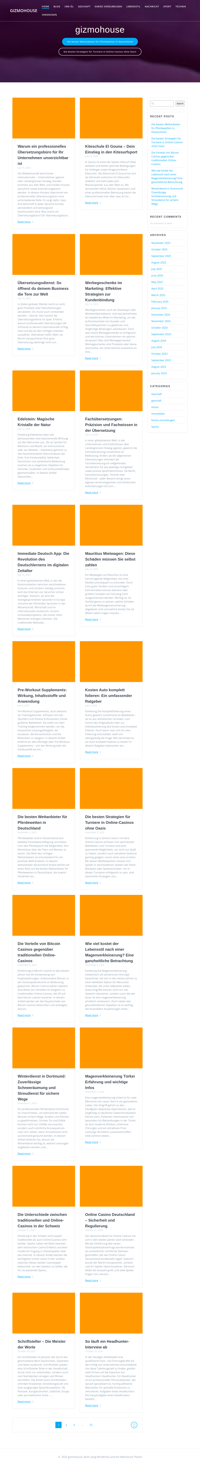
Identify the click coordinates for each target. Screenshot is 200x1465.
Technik (180, 6)
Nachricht (152, 6)
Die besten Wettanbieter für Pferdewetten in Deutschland (100, 41)
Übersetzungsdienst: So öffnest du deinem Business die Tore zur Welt (43, 289)
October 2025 (159, 250)
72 (92, 1425)
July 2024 (156, 348)
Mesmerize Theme (131, 1457)
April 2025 (157, 289)
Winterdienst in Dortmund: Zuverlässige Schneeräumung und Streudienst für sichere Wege (42, 1088)
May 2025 (157, 283)
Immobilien (158, 414)
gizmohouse (23, 11)
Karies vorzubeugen (108, 6)
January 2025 (159, 309)
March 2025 (158, 296)
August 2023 (158, 367)
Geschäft (156, 395)
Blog (56, 6)
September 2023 (161, 361)
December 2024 (160, 315)
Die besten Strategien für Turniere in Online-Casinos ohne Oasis (100, 52)
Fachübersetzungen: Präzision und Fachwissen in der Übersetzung (111, 426)
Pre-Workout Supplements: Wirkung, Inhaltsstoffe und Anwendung (42, 696)
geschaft (84, 6)
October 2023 (159, 354)
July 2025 (156, 270)
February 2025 (159, 302)
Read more (24, 222)
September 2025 (161, 257)
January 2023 (159, 374)
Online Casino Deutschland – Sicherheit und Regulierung (110, 1221)
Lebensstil (133, 6)
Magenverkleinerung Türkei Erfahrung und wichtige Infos (110, 1083)
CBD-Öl (69, 6)
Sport (167, 6)
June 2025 (157, 276)
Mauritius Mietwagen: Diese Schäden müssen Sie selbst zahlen (110, 560)
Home (45, 6)
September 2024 (161, 335)
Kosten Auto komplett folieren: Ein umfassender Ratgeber (108, 696)
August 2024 (158, 341)
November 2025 (160, 243)
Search (180, 104)
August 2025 (158, 263)
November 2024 (160, 322)
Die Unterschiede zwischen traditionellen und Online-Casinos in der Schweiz (42, 1221)
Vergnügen (49, 14)
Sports (155, 427)
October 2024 (159, 328)
